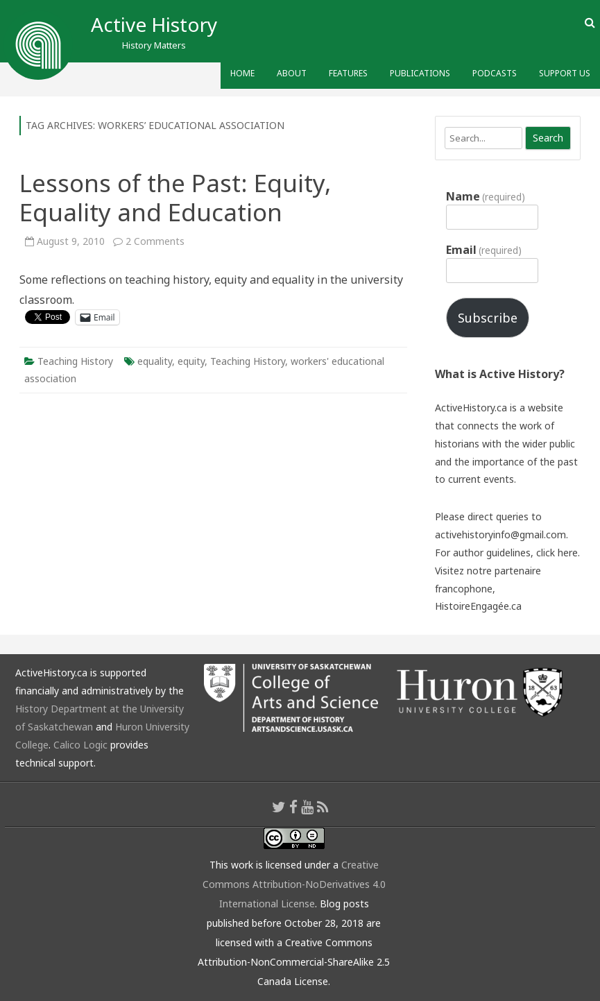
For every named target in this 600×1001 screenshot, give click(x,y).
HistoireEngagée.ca (478, 606)
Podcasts (494, 73)
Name (485, 196)
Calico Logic (80, 744)
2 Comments (155, 241)
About (292, 73)
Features (348, 73)
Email (484, 249)
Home (242, 73)
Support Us (564, 73)
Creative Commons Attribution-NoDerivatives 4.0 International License (294, 884)
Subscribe (487, 317)
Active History (154, 24)
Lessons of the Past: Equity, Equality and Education (175, 197)
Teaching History (75, 361)
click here (557, 552)
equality (154, 361)
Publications (420, 73)
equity (191, 361)
